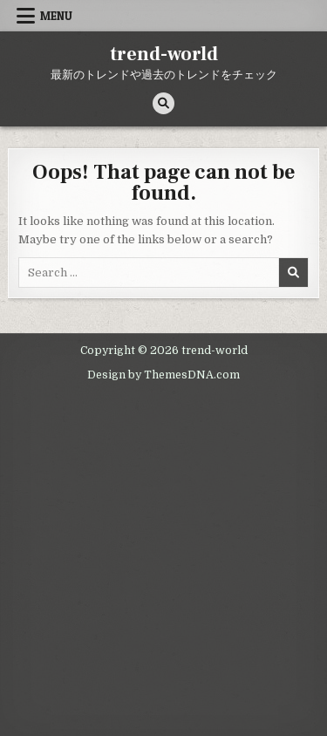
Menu (56, 16)
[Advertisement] (163, 559)
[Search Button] (163, 103)
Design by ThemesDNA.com (163, 375)
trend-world (164, 54)
